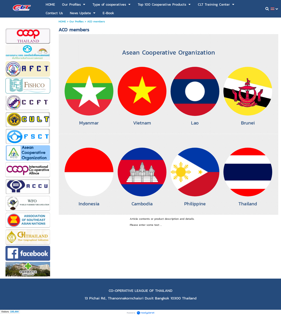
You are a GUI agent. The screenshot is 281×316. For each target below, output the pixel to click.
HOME (63, 21)
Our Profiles (76, 21)
